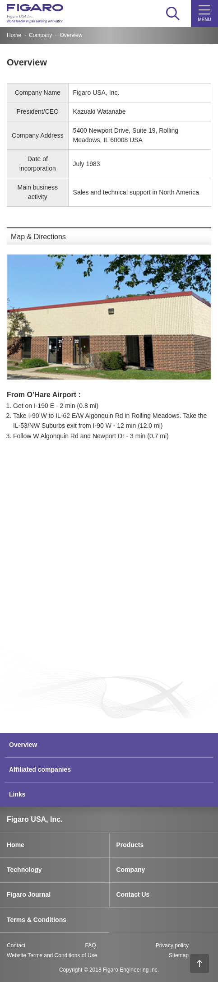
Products (130, 844)
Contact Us (133, 894)
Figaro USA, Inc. (35, 819)
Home (14, 35)
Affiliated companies (40, 769)
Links (17, 794)
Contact (16, 945)
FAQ (90, 945)
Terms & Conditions (36, 919)
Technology (24, 869)
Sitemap (179, 955)
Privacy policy (172, 945)
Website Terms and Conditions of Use (52, 955)
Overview (23, 744)
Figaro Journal (29, 894)
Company (40, 35)
